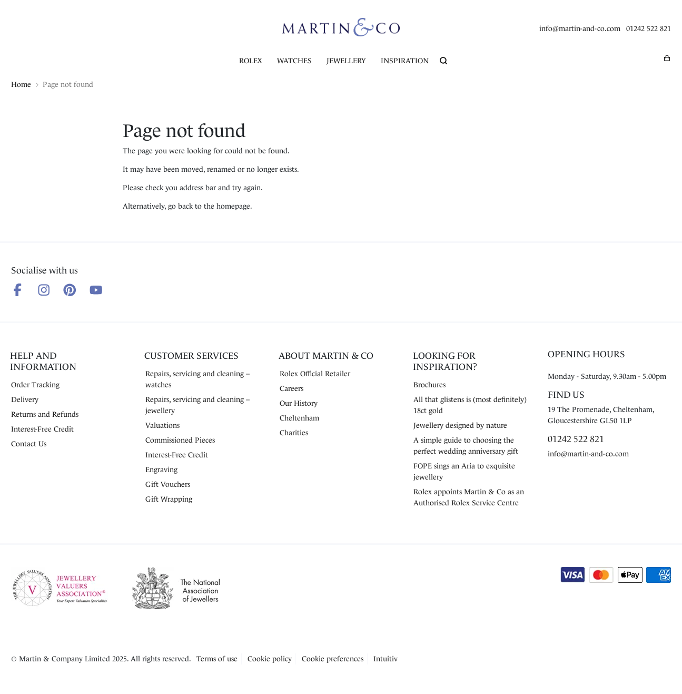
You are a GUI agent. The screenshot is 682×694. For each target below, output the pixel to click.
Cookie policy (270, 658)
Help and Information (43, 361)
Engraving (161, 469)
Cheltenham (299, 418)
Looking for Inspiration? (445, 361)
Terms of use (217, 658)
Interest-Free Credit (42, 429)
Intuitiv (385, 658)
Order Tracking (35, 384)
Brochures (429, 384)
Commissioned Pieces (180, 440)
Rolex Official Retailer (315, 373)
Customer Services (191, 355)
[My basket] (667, 57)
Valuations (162, 425)
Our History (299, 403)
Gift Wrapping (168, 499)
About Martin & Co (326, 355)
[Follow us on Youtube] (96, 290)
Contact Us (28, 443)
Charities (294, 432)
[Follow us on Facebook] (17, 290)
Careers (291, 388)
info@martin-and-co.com (579, 28)
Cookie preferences (332, 658)
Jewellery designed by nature (460, 425)
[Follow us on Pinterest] (69, 290)
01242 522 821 (648, 28)
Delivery (24, 399)
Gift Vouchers (167, 484)
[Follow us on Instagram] (44, 290)
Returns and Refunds (44, 414)
